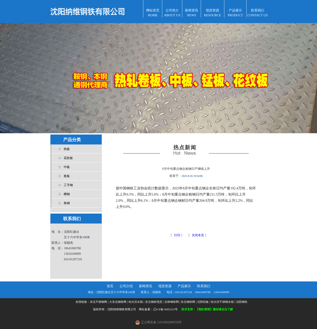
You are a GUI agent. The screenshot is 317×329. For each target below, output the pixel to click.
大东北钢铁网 (117, 301)
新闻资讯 (145, 286)
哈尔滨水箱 (136, 301)
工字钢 (68, 185)
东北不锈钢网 (98, 301)
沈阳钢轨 (241, 301)
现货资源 (164, 286)
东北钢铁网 (188, 301)
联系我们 (203, 286)
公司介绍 (126, 286)
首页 (110, 286)
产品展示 (184, 286)
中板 (67, 167)
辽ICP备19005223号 (165, 309)
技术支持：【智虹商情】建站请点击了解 (207, 309)
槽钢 (67, 194)
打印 (176, 235)
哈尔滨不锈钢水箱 (222, 301)
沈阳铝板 (203, 301)
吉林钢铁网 (171, 301)
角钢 (67, 203)
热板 (67, 149)
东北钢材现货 (153, 301)
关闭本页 (198, 235)
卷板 (67, 176)
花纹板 (68, 158)
